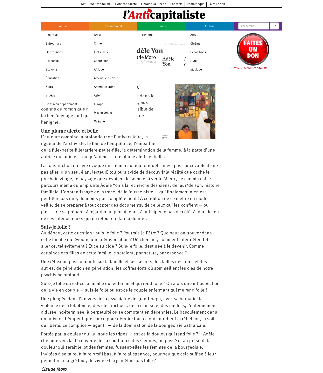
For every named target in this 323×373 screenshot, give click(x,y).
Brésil (98, 35)
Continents (101, 61)
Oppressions (54, 52)
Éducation (52, 78)
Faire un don (217, 4)
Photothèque (195, 4)
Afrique (99, 69)
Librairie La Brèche (153, 4)
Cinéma (195, 43)
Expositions (198, 52)
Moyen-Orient (103, 113)
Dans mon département (61, 104)
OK (274, 26)
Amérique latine (104, 87)
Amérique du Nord (106, 78)
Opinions (161, 26)
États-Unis (101, 52)
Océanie (99, 121)
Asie (97, 95)
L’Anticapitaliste (126, 4)
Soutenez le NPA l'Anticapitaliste (246, 68)
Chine (98, 43)
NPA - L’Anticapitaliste (96, 4)
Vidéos (50, 95)
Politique (52, 35)
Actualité (65, 26)
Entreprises (53, 43)
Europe (98, 104)
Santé (50, 87)
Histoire (147, 35)
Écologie (51, 69)
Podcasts (176, 4)
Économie (52, 61)
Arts (193, 35)
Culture (210, 26)
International (113, 26)
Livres (194, 61)
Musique (196, 69)
